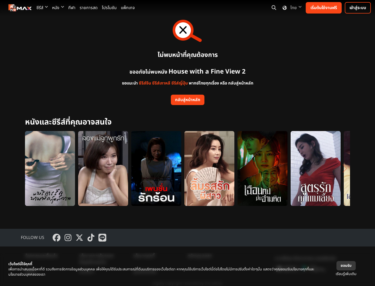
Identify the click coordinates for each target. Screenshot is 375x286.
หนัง (58, 8)
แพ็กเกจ (128, 8)
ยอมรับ (346, 265)
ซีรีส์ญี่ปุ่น (179, 83)
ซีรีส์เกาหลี (161, 83)
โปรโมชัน (109, 8)
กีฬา (72, 8)
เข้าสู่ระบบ (357, 8)
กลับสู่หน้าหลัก (187, 100)
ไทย (291, 8)
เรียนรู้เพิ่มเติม (346, 274)
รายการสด (89, 8)
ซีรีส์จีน (145, 83)
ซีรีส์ (42, 8)
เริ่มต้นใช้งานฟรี (323, 8)
